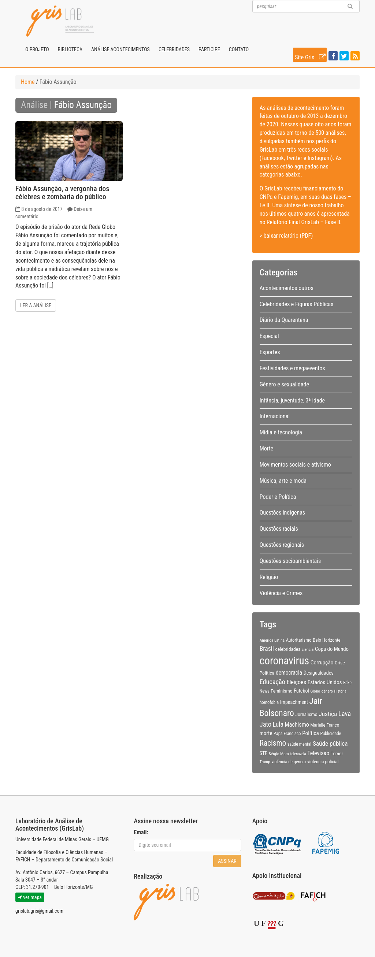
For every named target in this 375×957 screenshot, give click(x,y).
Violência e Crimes (281, 593)
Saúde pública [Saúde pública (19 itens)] (330, 743)
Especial (269, 336)
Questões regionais (282, 544)
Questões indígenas (282, 512)
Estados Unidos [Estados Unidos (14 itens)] (325, 682)
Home (28, 81)
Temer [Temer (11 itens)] (337, 753)
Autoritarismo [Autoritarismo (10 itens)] (299, 640)
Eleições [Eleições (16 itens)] (296, 682)
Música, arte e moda (283, 480)
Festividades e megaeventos (292, 368)
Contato (239, 49)
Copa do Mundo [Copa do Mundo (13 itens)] (332, 649)
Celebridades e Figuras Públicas (297, 304)
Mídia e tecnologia (281, 432)
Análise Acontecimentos (120, 49)
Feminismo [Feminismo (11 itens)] (281, 691)
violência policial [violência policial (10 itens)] (323, 761)
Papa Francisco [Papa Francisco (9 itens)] (287, 733)
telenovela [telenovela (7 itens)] (298, 754)
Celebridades (174, 49)
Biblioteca (70, 49)
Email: (141, 832)
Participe (209, 49)
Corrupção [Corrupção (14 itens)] (322, 662)
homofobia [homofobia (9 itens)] (269, 702)
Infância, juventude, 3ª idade (292, 400)
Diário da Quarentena (284, 319)
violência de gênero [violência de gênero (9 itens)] (288, 761)
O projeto (37, 49)
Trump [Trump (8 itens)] (265, 761)
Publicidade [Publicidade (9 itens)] (330, 733)
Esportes (270, 352)
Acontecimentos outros (286, 288)
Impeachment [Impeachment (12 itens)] (294, 702)
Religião (269, 577)
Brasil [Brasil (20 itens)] (267, 648)
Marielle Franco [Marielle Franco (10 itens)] (325, 725)
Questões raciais (279, 528)
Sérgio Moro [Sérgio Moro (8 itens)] (279, 753)
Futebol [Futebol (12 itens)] (301, 691)
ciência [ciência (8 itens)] (307, 649)
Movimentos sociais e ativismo (295, 464)
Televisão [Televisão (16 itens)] (318, 753)
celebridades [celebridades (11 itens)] (287, 649)
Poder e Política (278, 496)
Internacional (275, 416)
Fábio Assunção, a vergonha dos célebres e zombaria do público (62, 192)
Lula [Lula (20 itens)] (278, 724)
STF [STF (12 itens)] (263, 753)
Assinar (227, 861)
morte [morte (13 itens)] (266, 733)
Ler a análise (35, 305)
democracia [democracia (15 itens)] (289, 672)
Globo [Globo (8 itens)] (315, 691)
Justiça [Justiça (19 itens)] (328, 713)
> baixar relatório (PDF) (286, 235)
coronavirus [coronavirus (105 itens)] (284, 660)
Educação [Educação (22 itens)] (272, 682)
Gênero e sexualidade (284, 384)
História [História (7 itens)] (340, 691)
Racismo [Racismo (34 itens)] (273, 743)
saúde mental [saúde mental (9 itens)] (299, 744)
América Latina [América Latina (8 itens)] (272, 640)
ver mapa (30, 897)
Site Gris (311, 56)
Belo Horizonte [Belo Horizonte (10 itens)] (326, 640)
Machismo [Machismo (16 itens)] (297, 724)
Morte (267, 448)
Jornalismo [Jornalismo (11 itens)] (306, 714)
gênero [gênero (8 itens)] (327, 691)
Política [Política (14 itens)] (310, 733)
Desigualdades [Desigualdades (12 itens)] (319, 673)
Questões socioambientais (290, 560)
